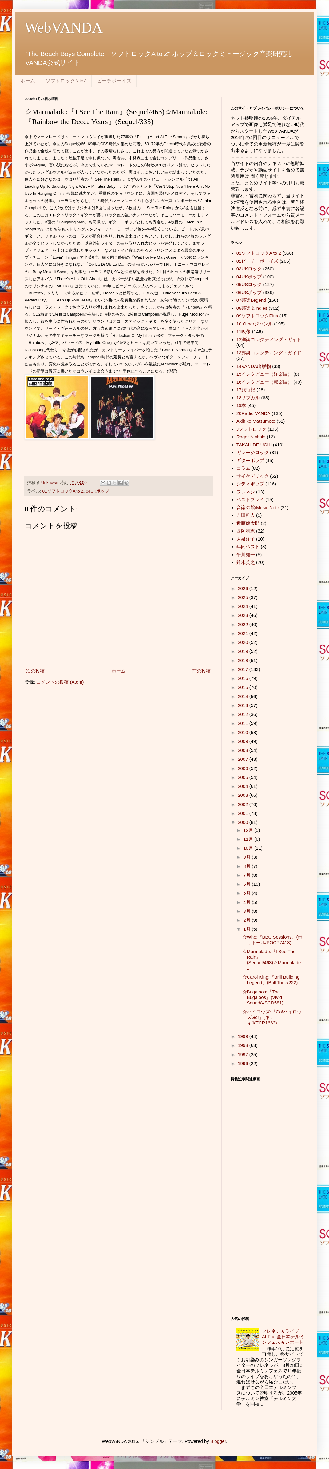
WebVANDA (64, 27)
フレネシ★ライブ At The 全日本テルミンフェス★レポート (285, 1336)
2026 (243, 588)
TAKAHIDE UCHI (254, 444)
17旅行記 (246, 389)
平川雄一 (245, 554)
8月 (247, 866)
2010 (243, 732)
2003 (243, 795)
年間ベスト (248, 546)
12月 (248, 830)
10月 (248, 848)
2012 (243, 714)
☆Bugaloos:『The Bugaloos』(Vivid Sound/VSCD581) (262, 997)
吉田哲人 (245, 515)
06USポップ (249, 292)
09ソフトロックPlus (257, 315)
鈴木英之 (245, 562)
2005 (243, 777)
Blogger (218, 1441)
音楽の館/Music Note (257, 507)
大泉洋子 (245, 538)
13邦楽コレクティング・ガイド (269, 352)
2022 (243, 624)
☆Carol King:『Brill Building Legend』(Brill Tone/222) (271, 979)
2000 (243, 822)
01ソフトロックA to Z (63, 491)
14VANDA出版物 (253, 366)
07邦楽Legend (251, 300)
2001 (243, 813)
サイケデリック (252, 476)
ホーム (27, 80)
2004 (243, 786)
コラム (243, 468)
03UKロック (249, 268)
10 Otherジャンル (254, 323)
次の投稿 (35, 670)
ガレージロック (252, 452)
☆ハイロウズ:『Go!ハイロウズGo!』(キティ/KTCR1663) (272, 1017)
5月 (247, 893)
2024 (243, 606)
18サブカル (248, 397)
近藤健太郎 (248, 523)
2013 (243, 705)
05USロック (249, 284)
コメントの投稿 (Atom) (60, 682)
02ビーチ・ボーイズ (257, 261)
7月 (247, 875)
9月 (247, 857)
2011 (243, 723)
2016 (243, 678)
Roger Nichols (250, 436)
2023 (243, 615)
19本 (241, 405)
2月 (247, 920)
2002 (243, 804)
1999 (243, 1036)
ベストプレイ (250, 499)
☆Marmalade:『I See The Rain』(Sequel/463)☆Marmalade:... (272, 960)
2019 (243, 651)
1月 (247, 929)
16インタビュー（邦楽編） (264, 382)
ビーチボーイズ (114, 80)
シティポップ (250, 483)
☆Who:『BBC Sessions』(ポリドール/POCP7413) (272, 939)
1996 (243, 1063)
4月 (247, 902)
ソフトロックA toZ (66, 80)
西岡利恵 (245, 530)
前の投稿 (201, 670)
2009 (243, 741)
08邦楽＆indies (252, 308)
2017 (243, 669)
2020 (243, 642)
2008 (243, 750)
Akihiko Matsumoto (255, 421)
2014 (243, 696)
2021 (243, 633)
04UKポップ (97, 491)
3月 (247, 911)
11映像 (243, 331)
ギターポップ (250, 460)
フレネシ (245, 491)
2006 (243, 768)
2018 (243, 660)
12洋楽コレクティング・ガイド (269, 339)
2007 (243, 759)
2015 (243, 687)
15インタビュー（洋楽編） (264, 374)
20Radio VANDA (253, 413)
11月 (248, 839)
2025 (243, 597)
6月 (247, 884)
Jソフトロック (251, 429)
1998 (243, 1045)
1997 (243, 1054)
